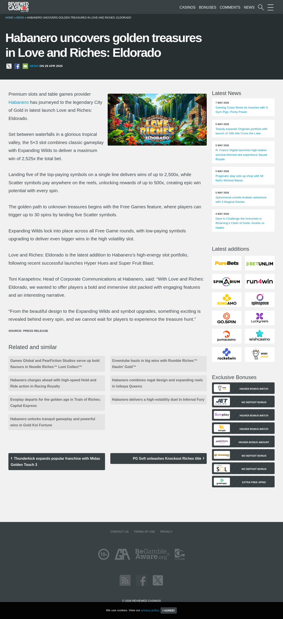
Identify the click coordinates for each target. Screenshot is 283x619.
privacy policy (150, 610)
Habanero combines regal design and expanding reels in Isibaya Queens (157, 383)
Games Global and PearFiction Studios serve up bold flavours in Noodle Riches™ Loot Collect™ (54, 364)
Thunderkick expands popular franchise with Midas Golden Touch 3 (55, 462)
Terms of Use (144, 531)
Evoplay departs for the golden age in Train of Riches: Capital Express (55, 403)
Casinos (187, 7)
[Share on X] (9, 66)
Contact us (120, 531)
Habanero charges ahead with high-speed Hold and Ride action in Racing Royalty (53, 383)
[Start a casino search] (261, 7)
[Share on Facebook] (17, 66)
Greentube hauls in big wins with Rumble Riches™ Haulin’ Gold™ (154, 364)
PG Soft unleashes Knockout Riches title (167, 458)
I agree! (169, 610)
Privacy (166, 531)
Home (9, 17)
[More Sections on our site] (270, 7)
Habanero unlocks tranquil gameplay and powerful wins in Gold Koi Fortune (52, 422)
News (249, 7)
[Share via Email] (25, 66)
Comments (230, 7)
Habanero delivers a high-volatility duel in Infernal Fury (158, 399)
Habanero (18, 102)
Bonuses (207, 7)
